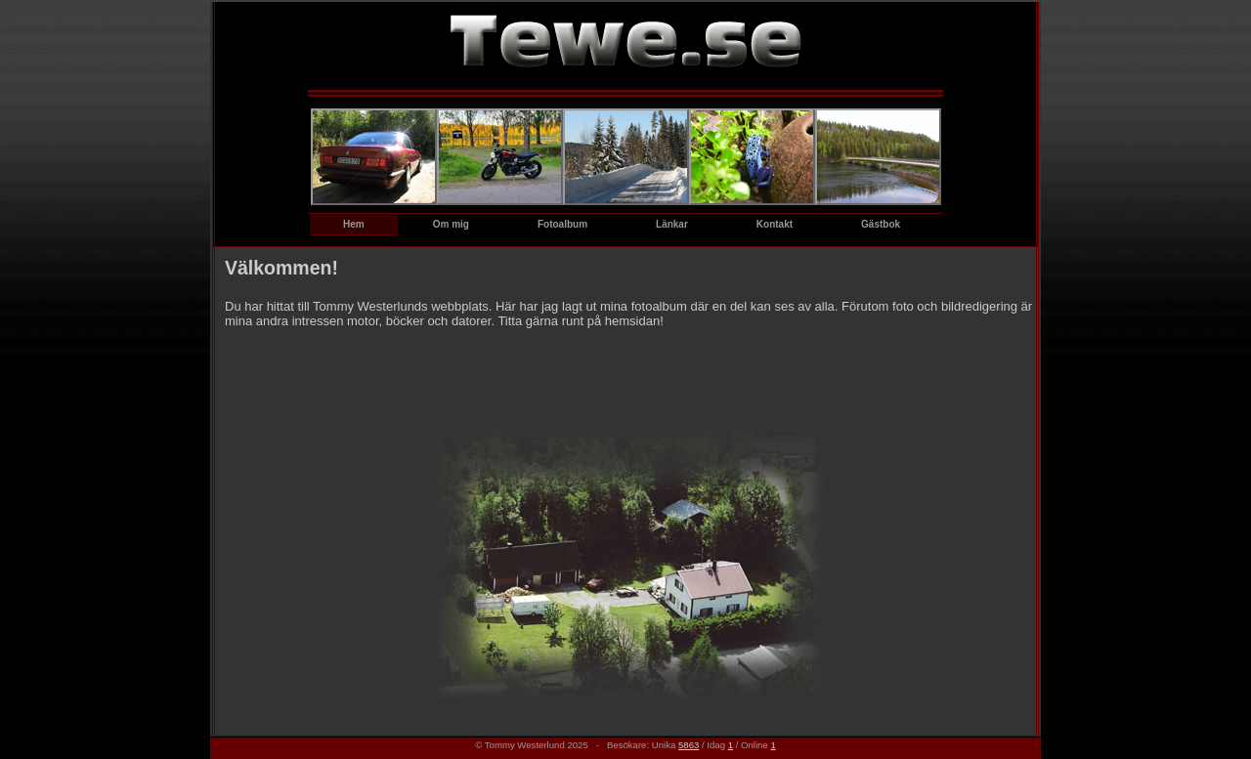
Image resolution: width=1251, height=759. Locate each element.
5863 (688, 744)
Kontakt (774, 224)
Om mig (451, 224)
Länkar (672, 224)
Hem (354, 224)
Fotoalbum (562, 224)
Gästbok (880, 224)
